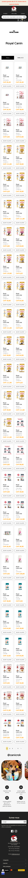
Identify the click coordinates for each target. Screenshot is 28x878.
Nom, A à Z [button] (21, 57)
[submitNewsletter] (25, 822)
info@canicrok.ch (15, 854)
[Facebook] (12, 831)
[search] (25, 17)
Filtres (7, 58)
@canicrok (14, 755)
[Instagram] (16, 831)
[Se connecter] (18, 20)
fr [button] (24, 20)
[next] (21, 748)
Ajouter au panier (7, 86)
